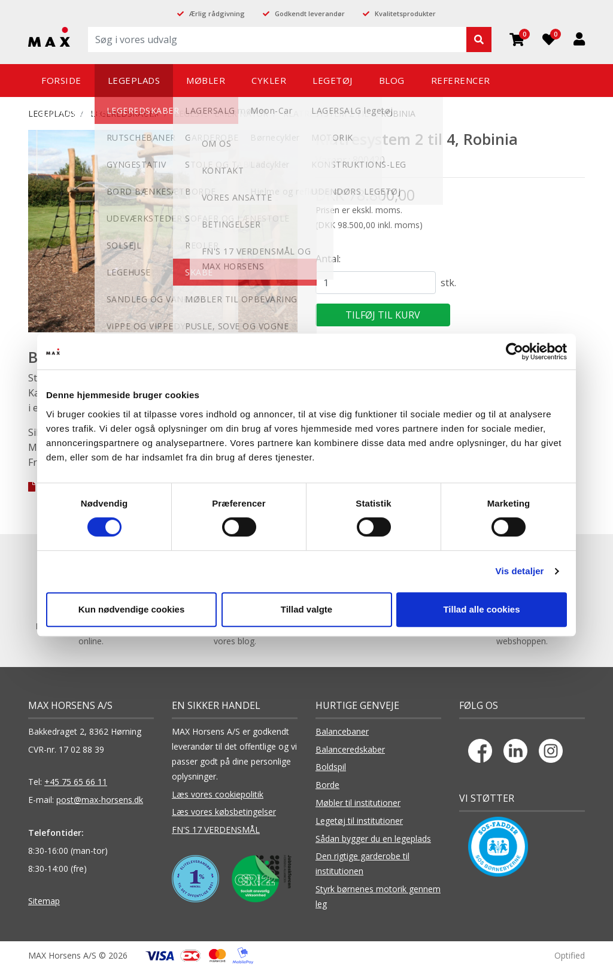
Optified (569, 955)
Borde (327, 784)
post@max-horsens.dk (99, 799)
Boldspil (330, 766)
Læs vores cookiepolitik (217, 794)
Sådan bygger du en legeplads (373, 838)
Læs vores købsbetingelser (224, 811)
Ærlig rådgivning (217, 13)
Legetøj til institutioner (359, 820)
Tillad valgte (306, 609)
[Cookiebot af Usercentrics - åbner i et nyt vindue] (514, 351)
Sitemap (44, 901)
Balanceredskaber (350, 749)
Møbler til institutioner (357, 802)
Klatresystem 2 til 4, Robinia (349, 113)
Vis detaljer (520, 571)
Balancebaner (342, 731)
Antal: (328, 258)
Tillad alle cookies (481, 609)
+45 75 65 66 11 (75, 781)
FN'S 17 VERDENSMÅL (216, 829)
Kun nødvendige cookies (131, 609)
